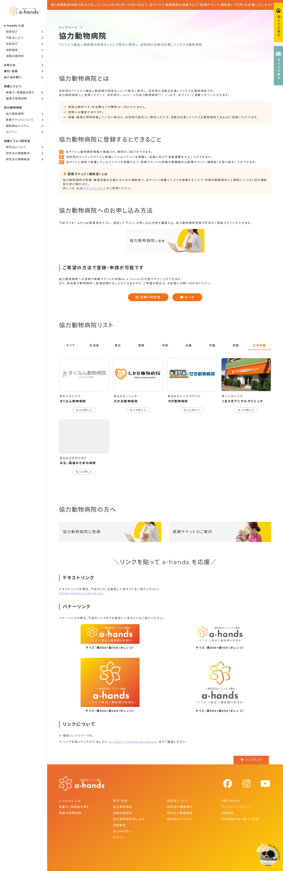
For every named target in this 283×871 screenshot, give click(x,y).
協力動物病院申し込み (129, 819)
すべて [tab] (70, 345)
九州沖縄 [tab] (259, 345)
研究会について (16, 147)
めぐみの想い (13, 77)
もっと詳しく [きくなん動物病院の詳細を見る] (84, 410)
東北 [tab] (118, 345)
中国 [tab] (212, 345)
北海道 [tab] (94, 345)
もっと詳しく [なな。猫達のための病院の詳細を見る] (84, 471)
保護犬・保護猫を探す (20, 92)
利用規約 (227, 813)
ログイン (11, 132)
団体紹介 (12, 31)
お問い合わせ (148, 297)
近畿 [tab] (189, 345)
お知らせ (10, 65)
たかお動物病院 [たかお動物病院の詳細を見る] (126, 401)
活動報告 (12, 50)
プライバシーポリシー (236, 807)
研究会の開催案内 (18, 153)
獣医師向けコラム (17, 126)
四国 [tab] (236, 345)
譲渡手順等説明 (16, 98)
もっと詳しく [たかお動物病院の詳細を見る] (138, 410)
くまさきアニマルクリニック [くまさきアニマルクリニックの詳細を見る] (242, 401)
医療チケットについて (20, 120)
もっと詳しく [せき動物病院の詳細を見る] (192, 410)
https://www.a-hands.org (81, 593)
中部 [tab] (165, 345)
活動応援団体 (15, 56)
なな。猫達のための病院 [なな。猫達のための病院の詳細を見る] (78, 463)
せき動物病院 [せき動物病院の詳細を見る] (178, 401)
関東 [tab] (141, 345)
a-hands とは (70, 801)
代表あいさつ (14, 38)
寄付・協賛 (11, 71)
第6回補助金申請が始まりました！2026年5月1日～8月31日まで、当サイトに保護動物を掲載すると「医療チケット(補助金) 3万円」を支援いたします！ (162, 5)
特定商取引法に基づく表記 (240, 819)
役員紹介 (12, 44)
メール (187, 297)
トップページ (68, 27)
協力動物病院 (15, 113)
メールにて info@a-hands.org (133, 742)
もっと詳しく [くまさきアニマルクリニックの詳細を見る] (246, 410)
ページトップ (253, 759)
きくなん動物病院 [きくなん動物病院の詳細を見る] (73, 401)
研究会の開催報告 (18, 159)
